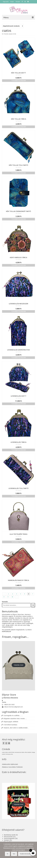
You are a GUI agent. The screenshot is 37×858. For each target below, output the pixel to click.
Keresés (5, 601)
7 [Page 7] (32, 594)
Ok (7, 854)
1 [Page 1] (8, 594)
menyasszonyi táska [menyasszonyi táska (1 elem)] (19, 752)
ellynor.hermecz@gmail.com (12, 707)
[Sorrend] (13, 26)
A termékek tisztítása (10, 725)
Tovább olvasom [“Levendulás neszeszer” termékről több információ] (18, 311)
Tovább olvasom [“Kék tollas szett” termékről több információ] (18, 80)
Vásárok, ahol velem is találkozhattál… (16, 728)
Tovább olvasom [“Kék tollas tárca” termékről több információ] (18, 127)
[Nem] (35, 850)
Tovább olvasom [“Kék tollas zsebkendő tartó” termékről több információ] (18, 219)
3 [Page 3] (16, 594)
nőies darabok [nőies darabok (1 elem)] (28, 752)
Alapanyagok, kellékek (10, 721)
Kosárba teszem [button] (18, 542)
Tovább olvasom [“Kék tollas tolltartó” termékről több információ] (18, 173)
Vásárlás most (18, 665)
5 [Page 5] (24, 594)
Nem (14, 854)
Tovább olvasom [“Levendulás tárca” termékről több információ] (18, 450)
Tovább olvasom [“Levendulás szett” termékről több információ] (18, 404)
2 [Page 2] (12, 594)
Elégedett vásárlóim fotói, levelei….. (15, 718)
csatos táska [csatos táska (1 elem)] (5, 752)
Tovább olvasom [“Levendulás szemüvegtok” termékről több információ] (18, 358)
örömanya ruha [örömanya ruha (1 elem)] (9, 754)
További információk (25, 854)
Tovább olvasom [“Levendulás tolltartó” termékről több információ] (18, 496)
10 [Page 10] (12, 597)
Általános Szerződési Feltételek (12, 767)
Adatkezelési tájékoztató (10, 764)
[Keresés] (33, 605)
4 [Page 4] (20, 594)
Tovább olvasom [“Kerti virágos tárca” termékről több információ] (18, 265)
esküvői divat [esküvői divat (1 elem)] (11, 752)
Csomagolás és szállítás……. (13, 715)
